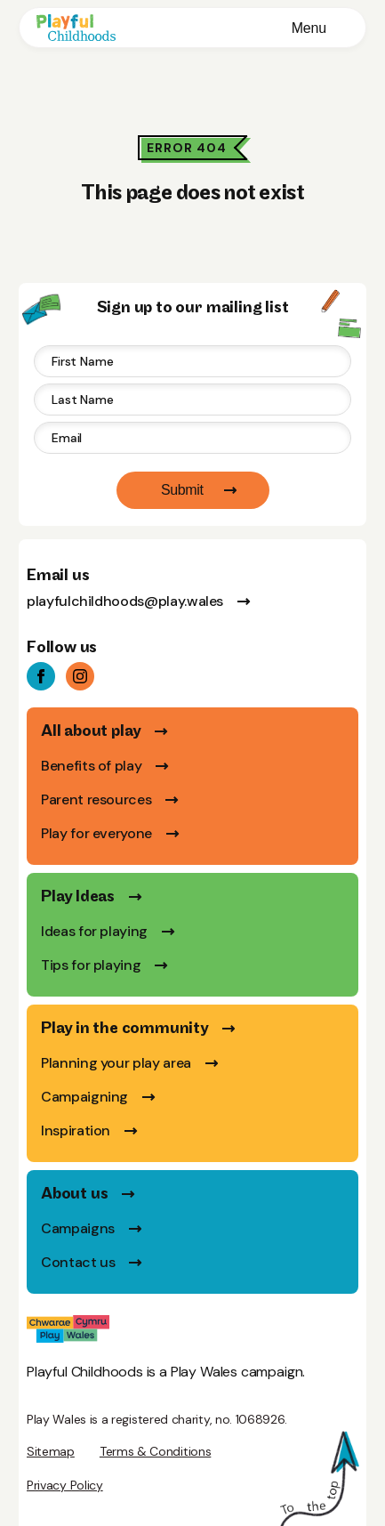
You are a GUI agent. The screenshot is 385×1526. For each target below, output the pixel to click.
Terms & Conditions (155, 1451)
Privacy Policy (65, 1485)
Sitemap (51, 1451)
